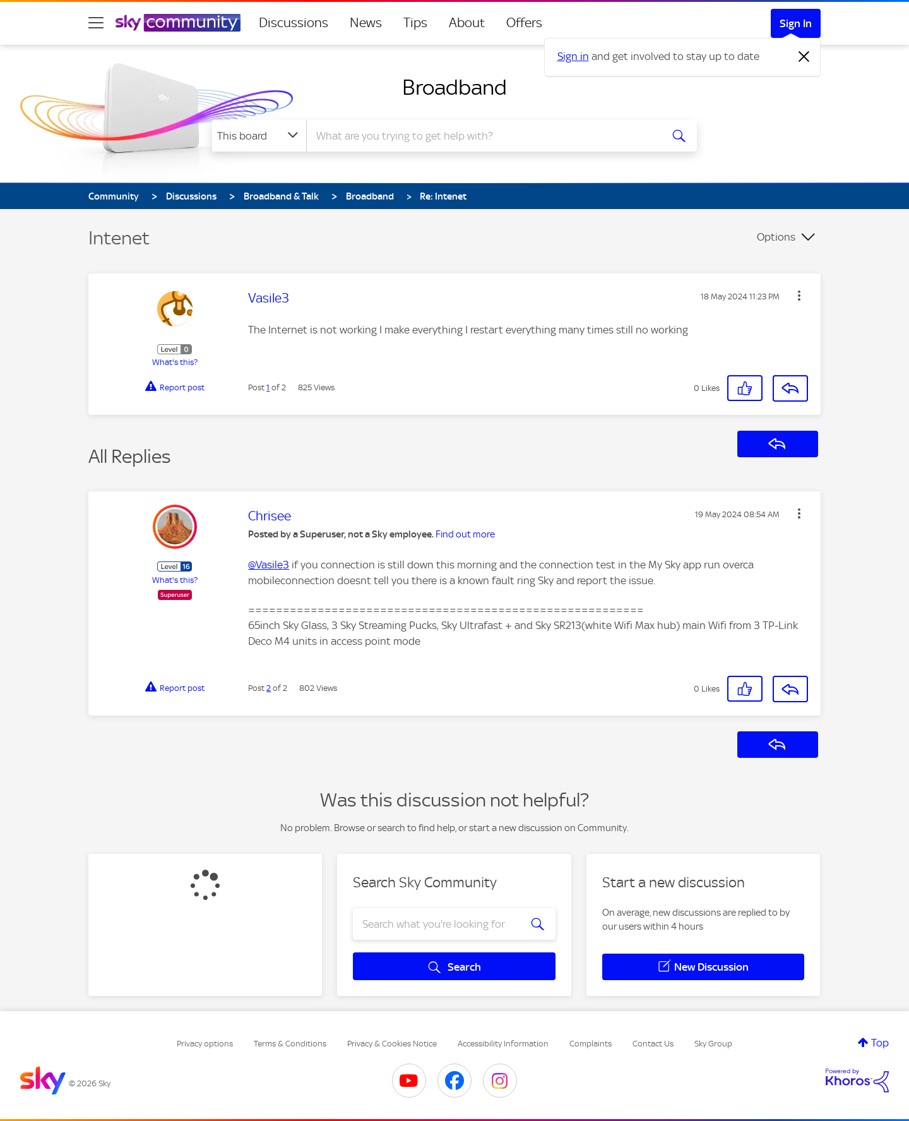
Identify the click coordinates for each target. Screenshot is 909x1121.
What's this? (175, 362)
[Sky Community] (178, 22)
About (467, 22)
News (366, 22)
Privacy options (205, 1043)
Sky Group (713, 1043)
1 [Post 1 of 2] (268, 387)
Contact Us (653, 1043)
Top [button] (880, 1042)
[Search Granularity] (259, 136)
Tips (415, 22)
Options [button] (776, 237)
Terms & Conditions (290, 1043)
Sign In (796, 23)
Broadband (454, 87)
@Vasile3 (268, 564)
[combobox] (482, 136)
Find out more (465, 534)
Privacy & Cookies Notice (392, 1043)
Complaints (590, 1043)
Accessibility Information (503, 1043)
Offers (524, 22)
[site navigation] (96, 22)
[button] (799, 295)
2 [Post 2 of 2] (268, 688)
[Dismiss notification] (804, 57)
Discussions (293, 22)
